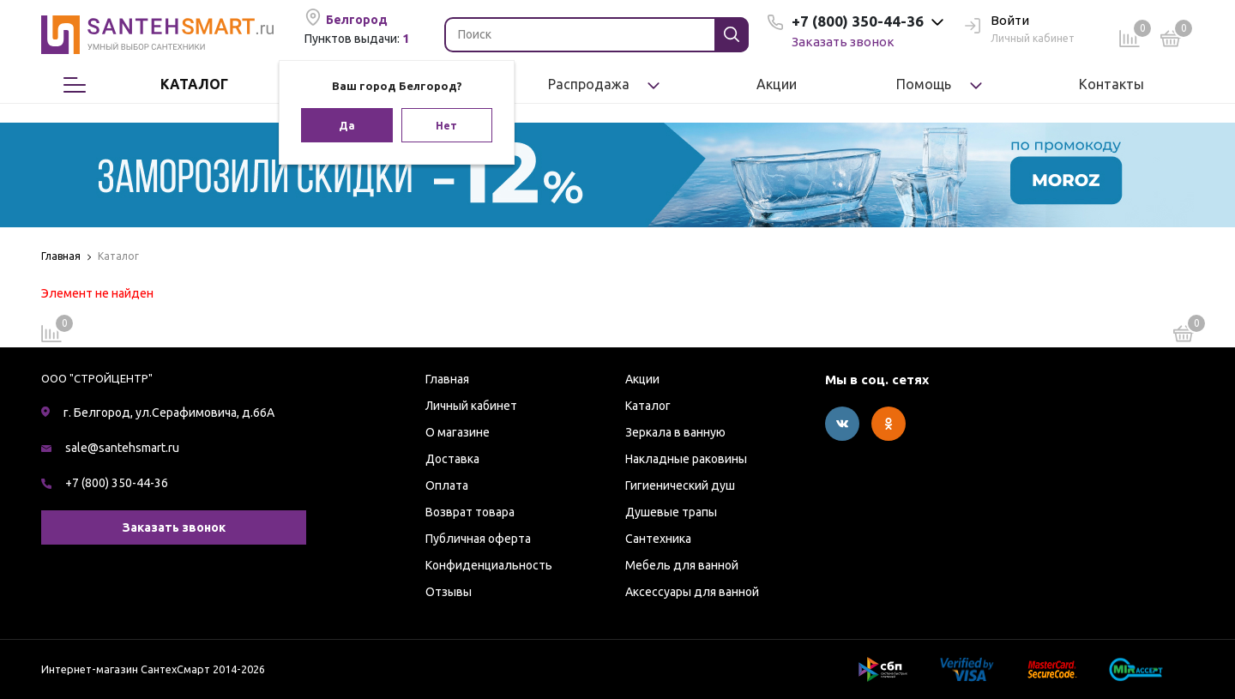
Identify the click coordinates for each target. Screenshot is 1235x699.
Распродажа (589, 84)
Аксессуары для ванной (692, 592)
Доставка (452, 459)
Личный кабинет (471, 406)
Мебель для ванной (681, 565)
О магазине (457, 432)
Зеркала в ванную (675, 432)
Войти (997, 21)
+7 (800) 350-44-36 (116, 483)
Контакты (1111, 84)
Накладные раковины (686, 459)
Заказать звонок (843, 41)
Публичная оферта (478, 538)
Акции (776, 84)
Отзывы (448, 592)
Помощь (923, 84)
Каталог (192, 84)
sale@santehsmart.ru (122, 448)
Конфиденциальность (488, 565)
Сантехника (658, 538)
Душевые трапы (671, 512)
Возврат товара (470, 512)
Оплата (446, 485)
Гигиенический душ (680, 485)
